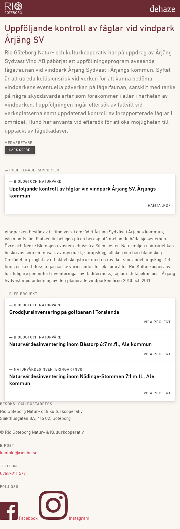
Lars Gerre (19, 150)
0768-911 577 (13, 473)
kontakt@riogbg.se (18, 453)
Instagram (64, 518)
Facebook (19, 518)
